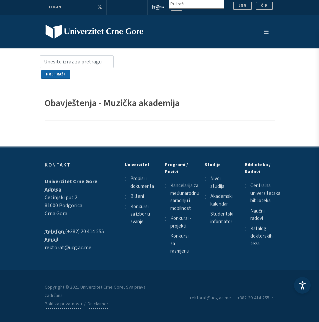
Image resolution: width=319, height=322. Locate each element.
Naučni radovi (257, 215)
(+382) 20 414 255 (84, 231)
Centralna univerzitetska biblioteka (265, 193)
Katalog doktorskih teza (261, 236)
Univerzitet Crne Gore (71, 181)
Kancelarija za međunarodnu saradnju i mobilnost (184, 197)
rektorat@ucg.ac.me (68, 247)
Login (55, 7)
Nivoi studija (217, 182)
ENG (242, 5)
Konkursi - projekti (180, 222)
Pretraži (55, 74)
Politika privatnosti (63, 304)
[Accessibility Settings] (302, 285)
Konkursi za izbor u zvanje (140, 214)
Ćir (264, 5)
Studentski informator (221, 218)
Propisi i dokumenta (142, 182)
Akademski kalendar (221, 200)
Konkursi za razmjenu (179, 244)
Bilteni (137, 196)
